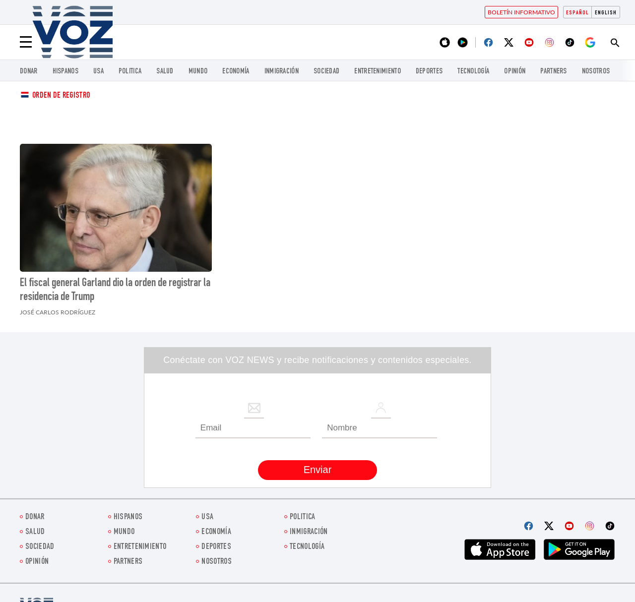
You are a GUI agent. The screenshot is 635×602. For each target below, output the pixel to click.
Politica (130, 71)
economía (235, 71)
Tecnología (473, 71)
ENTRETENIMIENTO (377, 71)
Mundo (198, 71)
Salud (165, 71)
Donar (29, 71)
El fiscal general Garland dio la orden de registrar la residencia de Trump (115, 290)
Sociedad (326, 71)
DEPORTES (429, 71)
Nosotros (596, 71)
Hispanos (65, 71)
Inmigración (281, 71)
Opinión (514, 71)
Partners (553, 71)
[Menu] (26, 42)
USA (98, 71)
